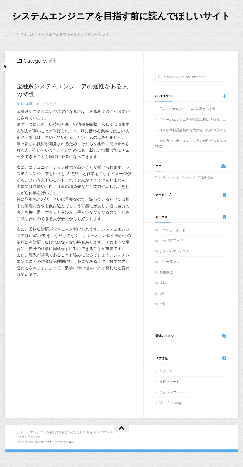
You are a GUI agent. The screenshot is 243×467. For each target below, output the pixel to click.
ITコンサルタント (172, 245)
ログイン (166, 386)
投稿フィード (169, 397)
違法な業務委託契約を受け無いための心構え (192, 145)
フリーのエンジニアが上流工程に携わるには (192, 135)
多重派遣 (166, 287)
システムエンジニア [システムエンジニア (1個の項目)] (188, 192)
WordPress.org (170, 418)
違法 (162, 298)
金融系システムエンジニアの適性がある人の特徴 (190, 158)
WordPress (43, 457)
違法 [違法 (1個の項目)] (203, 192)
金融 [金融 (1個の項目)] (210, 192)
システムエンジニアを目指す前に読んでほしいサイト (117, 24)
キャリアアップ (171, 256)
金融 (29, 118)
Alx (71, 457)
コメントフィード (172, 407)
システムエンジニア (174, 266)
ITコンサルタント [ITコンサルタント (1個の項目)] (165, 192)
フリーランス (169, 277)
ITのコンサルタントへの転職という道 (187, 124)
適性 (20, 118)
